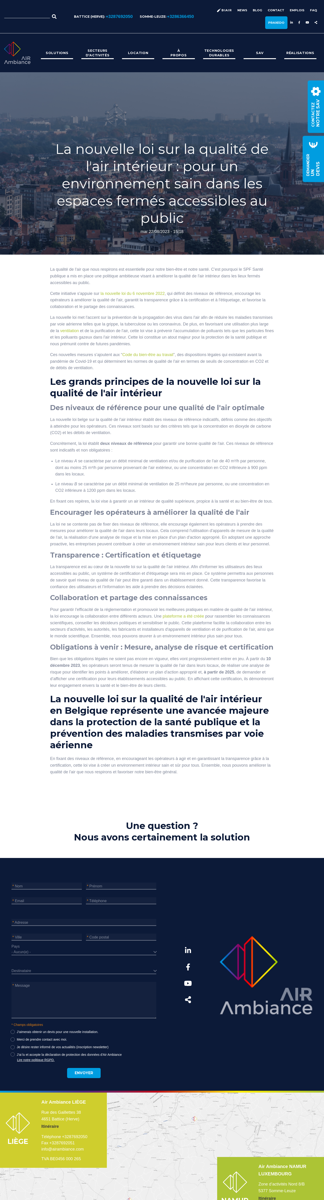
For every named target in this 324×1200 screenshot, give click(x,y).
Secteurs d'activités (98, 53)
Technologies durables (219, 53)
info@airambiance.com (62, 1149)
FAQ (313, 10)
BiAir (227, 10)
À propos (179, 53)
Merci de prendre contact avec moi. (42, 1039)
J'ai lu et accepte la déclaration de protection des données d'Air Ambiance (69, 1054)
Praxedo (276, 22)
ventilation (69, 330)
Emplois (297, 10)
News (242, 10)
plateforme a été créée (183, 616)
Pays (15, 946)
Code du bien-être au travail (147, 354)
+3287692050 (119, 16)
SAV (259, 53)
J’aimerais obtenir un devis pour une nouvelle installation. (57, 1032)
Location (138, 53)
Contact (276, 10)
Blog (257, 10)
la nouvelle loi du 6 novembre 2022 (133, 293)
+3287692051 (62, 1143)
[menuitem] (57, 53)
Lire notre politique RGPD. (35, 1060)
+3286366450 (180, 16)
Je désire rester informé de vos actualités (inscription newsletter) (62, 1047)
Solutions (57, 53)
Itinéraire (50, 1126)
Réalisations (300, 53)
